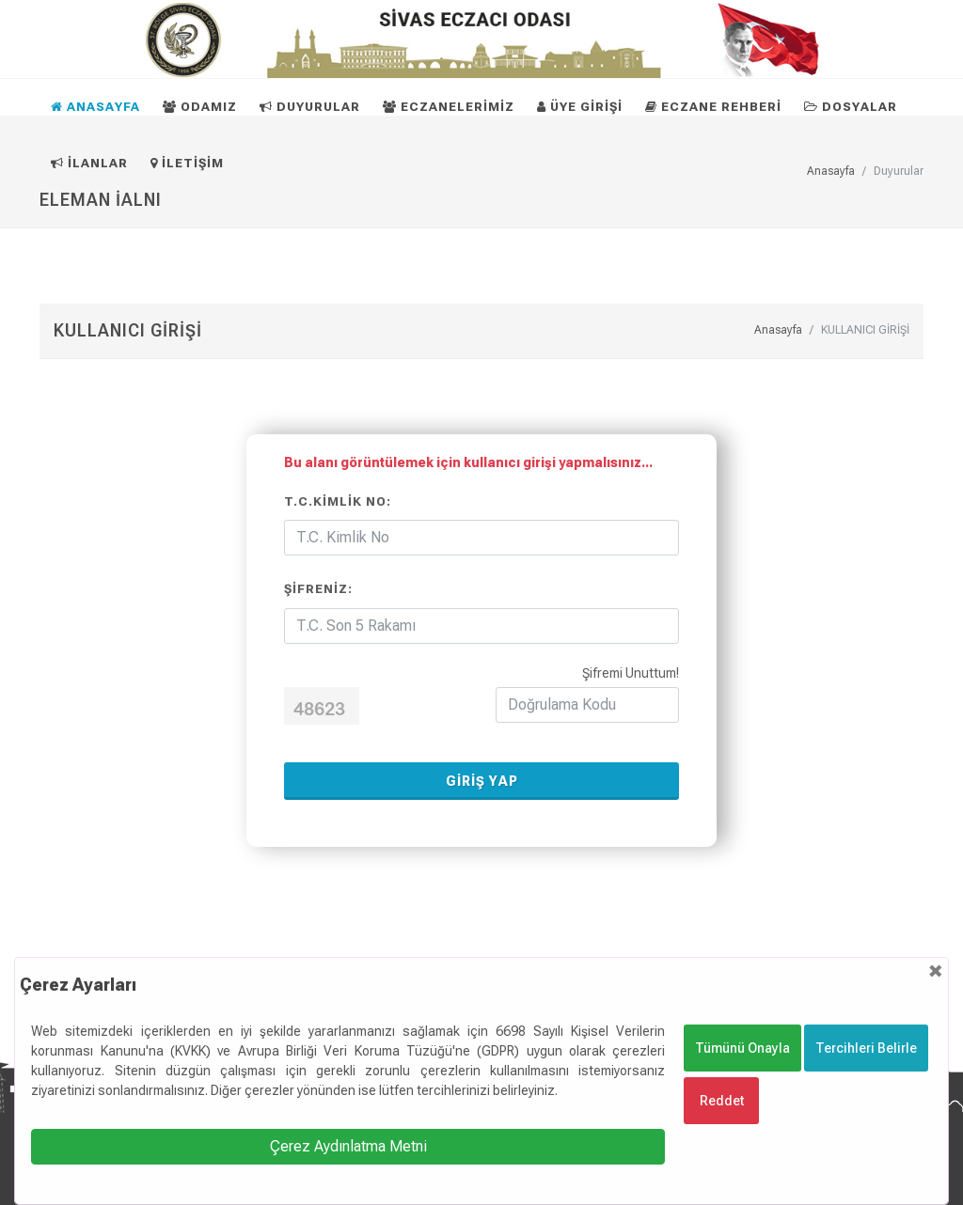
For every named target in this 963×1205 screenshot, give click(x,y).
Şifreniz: (318, 589)
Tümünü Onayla (742, 1048)
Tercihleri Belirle (866, 1048)
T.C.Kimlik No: (337, 501)
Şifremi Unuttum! (630, 673)
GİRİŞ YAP (482, 781)
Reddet (722, 1100)
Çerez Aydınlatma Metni (348, 1146)
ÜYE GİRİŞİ (580, 107)
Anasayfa (778, 329)
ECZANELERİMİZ (448, 107)
